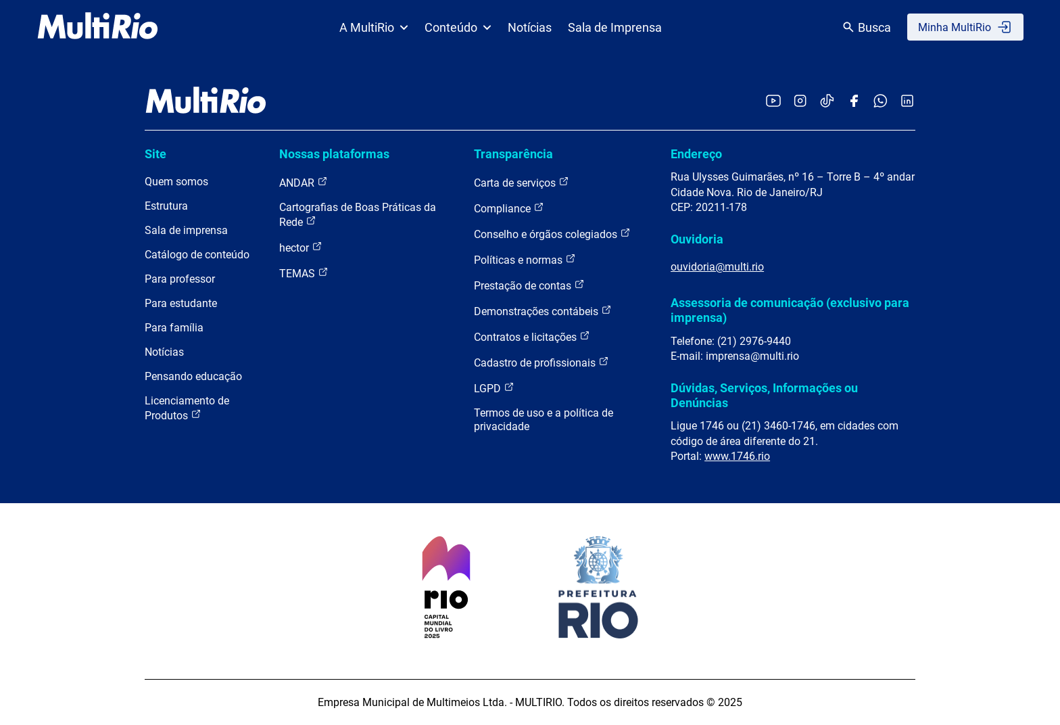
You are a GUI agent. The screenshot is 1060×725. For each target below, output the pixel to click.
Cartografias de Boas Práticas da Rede (357, 215)
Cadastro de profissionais (541, 362)
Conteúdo (458, 27)
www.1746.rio (737, 456)
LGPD (494, 388)
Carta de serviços (521, 182)
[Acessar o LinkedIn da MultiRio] (907, 102)
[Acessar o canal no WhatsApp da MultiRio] (880, 102)
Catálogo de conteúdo (197, 254)
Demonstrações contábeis (543, 311)
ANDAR (303, 182)
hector (300, 247)
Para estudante (181, 303)
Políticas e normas (525, 259)
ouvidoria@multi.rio (717, 266)
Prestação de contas (529, 285)
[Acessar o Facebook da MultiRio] (854, 102)
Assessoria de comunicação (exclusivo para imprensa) (790, 310)
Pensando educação (193, 376)
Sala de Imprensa (615, 27)
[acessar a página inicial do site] (98, 27)
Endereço (696, 154)
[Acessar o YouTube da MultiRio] (773, 102)
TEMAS (304, 273)
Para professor (180, 279)
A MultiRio (373, 27)
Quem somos (176, 181)
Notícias (530, 27)
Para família (174, 327)
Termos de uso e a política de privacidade (543, 419)
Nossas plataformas (334, 154)
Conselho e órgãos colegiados (552, 234)
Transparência (513, 154)
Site (155, 154)
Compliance (509, 208)
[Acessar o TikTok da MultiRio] (827, 102)
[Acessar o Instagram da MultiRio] (800, 102)
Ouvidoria (697, 239)
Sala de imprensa (186, 230)
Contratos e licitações (532, 336)
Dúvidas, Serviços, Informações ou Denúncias (764, 395)
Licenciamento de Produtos (187, 408)
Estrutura (166, 206)
